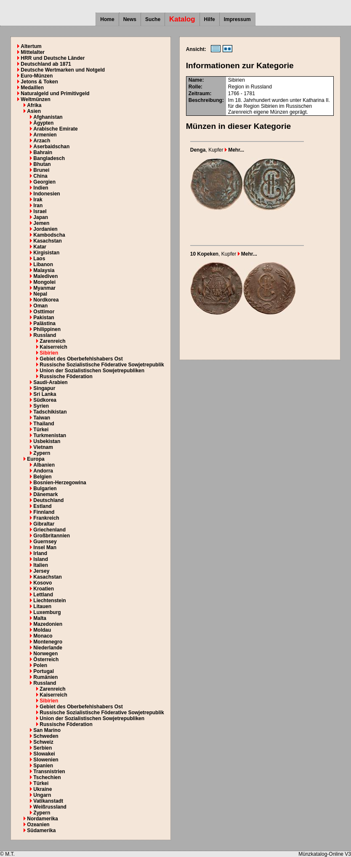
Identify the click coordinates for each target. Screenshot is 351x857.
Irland (40, 553)
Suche (152, 19)
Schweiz (43, 742)
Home (107, 19)
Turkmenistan (49, 435)
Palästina (44, 323)
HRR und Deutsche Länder (53, 58)
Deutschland (48, 500)
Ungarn (42, 795)
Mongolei (44, 282)
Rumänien (45, 677)
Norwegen (45, 654)
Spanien (43, 766)
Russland (44, 335)
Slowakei (44, 754)
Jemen (41, 223)
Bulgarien (44, 488)
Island (40, 559)
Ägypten (43, 123)
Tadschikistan (49, 412)
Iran (38, 205)
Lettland (43, 595)
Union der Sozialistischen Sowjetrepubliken (92, 371)
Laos (39, 259)
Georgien (44, 182)
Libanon (43, 264)
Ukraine (42, 789)
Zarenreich (52, 341)
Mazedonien (47, 624)
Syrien (41, 406)
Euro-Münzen (37, 76)
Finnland (43, 512)
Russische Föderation (66, 376)
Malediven (45, 276)
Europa (35, 459)
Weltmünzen (35, 99)
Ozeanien (38, 825)
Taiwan (41, 418)
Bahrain (42, 152)
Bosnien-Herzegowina (59, 483)
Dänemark (45, 494)
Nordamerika (42, 819)
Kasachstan (47, 241)
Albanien (44, 465)
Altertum (31, 46)
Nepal (40, 294)
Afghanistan (47, 117)
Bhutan (42, 164)
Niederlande (47, 648)
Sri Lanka (44, 394)
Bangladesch (49, 158)
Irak (37, 200)
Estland (42, 506)
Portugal (43, 671)
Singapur (44, 388)
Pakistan (43, 317)
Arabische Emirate (55, 129)
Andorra (43, 471)
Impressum (237, 19)
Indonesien (46, 194)
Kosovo (42, 583)
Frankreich (46, 518)
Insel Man (44, 547)
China (40, 176)
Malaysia (43, 270)
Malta (39, 618)
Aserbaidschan (51, 147)
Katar (39, 247)
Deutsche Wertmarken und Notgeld (63, 70)
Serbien (42, 748)
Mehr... (234, 150)
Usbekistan (46, 441)
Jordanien (45, 229)
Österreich (45, 659)
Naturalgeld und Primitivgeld (55, 93)
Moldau (42, 630)
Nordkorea (45, 300)
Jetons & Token (39, 82)
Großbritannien (51, 536)
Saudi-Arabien (50, 382)
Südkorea (44, 400)
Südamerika (41, 830)
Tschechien (47, 777)
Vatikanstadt (48, 801)
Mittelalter (33, 52)
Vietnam (43, 447)
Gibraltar (43, 524)
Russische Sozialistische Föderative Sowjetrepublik (102, 365)
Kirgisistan (46, 253)
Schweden (45, 736)
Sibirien (49, 353)
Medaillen (32, 88)
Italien (40, 565)
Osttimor (43, 312)
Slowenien (45, 760)
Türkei (40, 430)
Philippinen (47, 329)
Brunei (41, 170)
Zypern (41, 453)
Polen (40, 665)
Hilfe (209, 19)
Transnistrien (49, 771)
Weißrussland (49, 807)
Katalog (182, 19)
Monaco (42, 636)
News (129, 19)
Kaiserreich (53, 347)
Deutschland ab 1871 (46, 64)
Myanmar (44, 288)
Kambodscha (49, 235)
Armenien (44, 135)
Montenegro (47, 642)
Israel (39, 211)
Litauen (42, 606)
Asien (34, 111)
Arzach (41, 141)
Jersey (41, 571)
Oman (40, 306)
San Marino (47, 730)
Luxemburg (47, 612)
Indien (40, 188)
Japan (40, 217)
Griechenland (49, 530)
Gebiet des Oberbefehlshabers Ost (81, 359)
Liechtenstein (49, 600)
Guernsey (44, 542)
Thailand (43, 424)
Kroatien (43, 589)
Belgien (42, 477)
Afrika (34, 105)
